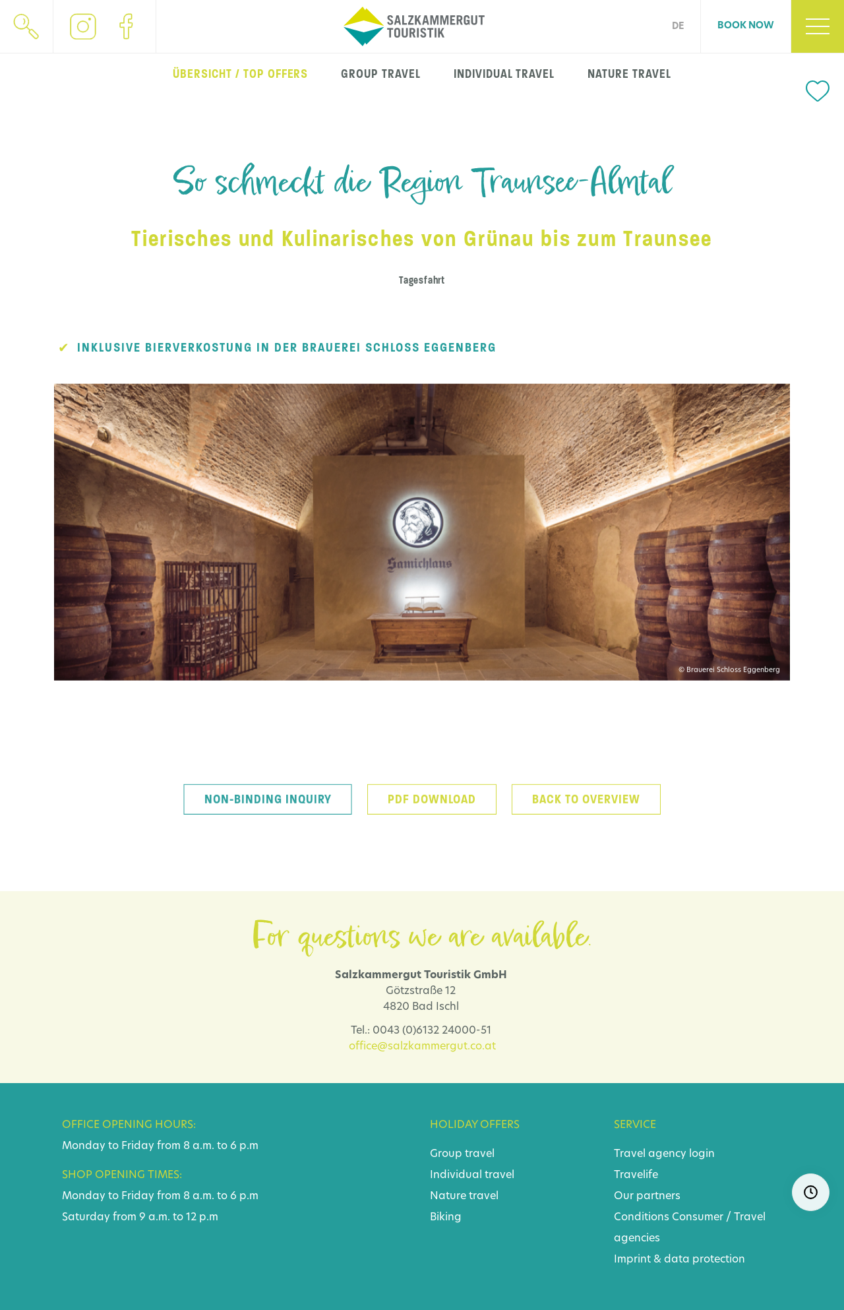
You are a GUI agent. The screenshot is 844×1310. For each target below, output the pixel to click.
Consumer (697, 1217)
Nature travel (464, 1196)
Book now (745, 26)
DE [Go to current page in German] (678, 27)
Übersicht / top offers (240, 74)
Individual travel (472, 1175)
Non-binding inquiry (268, 813)
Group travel (462, 1154)
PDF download (432, 813)
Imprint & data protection (679, 1260)
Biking (446, 1217)
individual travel (504, 74)
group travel (381, 74)
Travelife (636, 1175)
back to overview (586, 813)
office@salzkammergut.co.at (422, 1047)
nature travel (629, 74)
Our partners (647, 1196)
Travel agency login (664, 1154)
